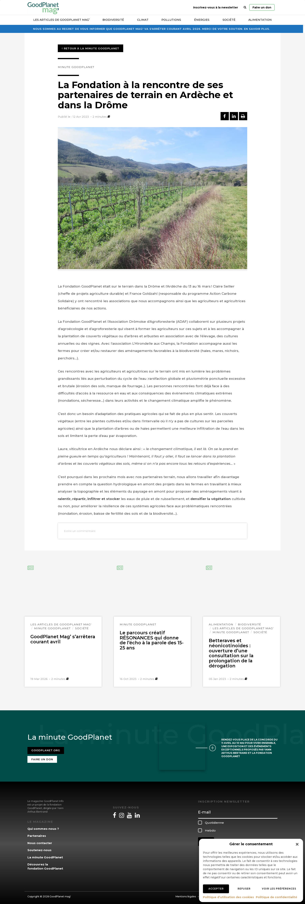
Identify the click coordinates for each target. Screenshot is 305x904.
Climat (142, 20)
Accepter (216, 888)
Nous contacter (39, 841)
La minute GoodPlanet (45, 855)
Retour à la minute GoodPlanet (90, 48)
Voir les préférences (279, 888)
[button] (297, 844)
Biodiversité (113, 20)
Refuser (244, 888)
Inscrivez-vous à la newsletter (215, 7)
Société (229, 20)
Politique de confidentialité (276, 897)
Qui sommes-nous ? (43, 827)
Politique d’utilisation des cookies (228, 897)
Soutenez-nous (39, 848)
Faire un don (262, 7)
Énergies (201, 20)
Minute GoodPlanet (76, 67)
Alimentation (260, 20)
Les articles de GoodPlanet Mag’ (61, 20)
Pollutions (171, 20)
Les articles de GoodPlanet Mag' (60, 624)
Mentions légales (186, 894)
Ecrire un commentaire (80, 531)
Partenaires (36, 834)
